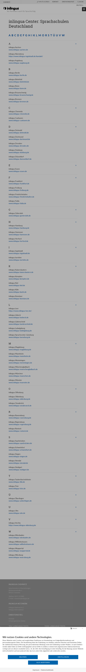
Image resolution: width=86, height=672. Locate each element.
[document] (43, 651)
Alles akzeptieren (70, 663)
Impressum (36, 670)
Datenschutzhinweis (47, 670)
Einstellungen (42, 663)
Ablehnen (16, 663)
